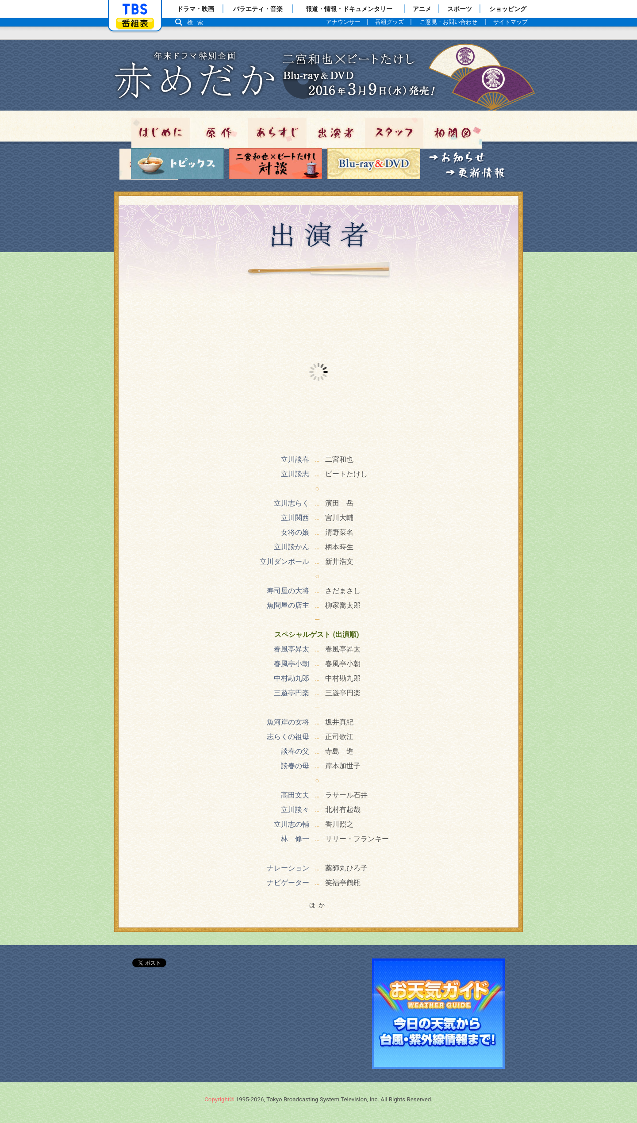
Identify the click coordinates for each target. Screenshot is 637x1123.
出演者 (336, 133)
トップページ (318, 75)
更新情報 (475, 173)
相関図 (452, 133)
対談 (275, 163)
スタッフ (394, 133)
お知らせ (457, 158)
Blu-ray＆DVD (373, 163)
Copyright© (219, 1099)
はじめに (160, 133)
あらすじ (277, 133)
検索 (197, 22)
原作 (219, 133)
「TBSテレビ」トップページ (135, 9)
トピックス (177, 163)
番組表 (135, 23)
